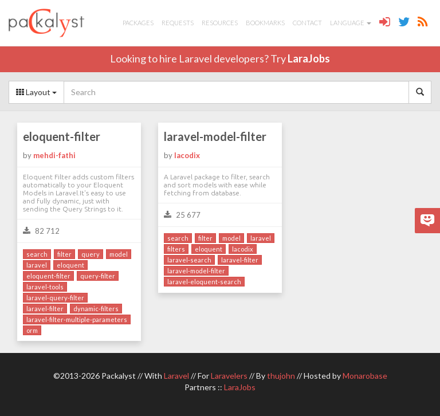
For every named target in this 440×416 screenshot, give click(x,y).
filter (64, 254)
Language (350, 22)
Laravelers (229, 375)
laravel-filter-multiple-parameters (76, 319)
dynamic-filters (96, 308)
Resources (220, 22)
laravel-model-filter (215, 136)
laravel (36, 265)
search (37, 254)
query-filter (97, 276)
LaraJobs (309, 58)
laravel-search (189, 260)
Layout (36, 92)
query (90, 254)
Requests (178, 22)
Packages (138, 22)
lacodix (187, 155)
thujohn (281, 375)
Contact (307, 22)
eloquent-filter (61, 136)
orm (32, 330)
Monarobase (365, 375)
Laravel (176, 375)
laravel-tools (45, 287)
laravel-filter (45, 308)
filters (176, 249)
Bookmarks (265, 22)
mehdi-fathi (54, 155)
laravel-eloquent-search (204, 281)
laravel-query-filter (55, 297)
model (118, 254)
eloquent (70, 265)
